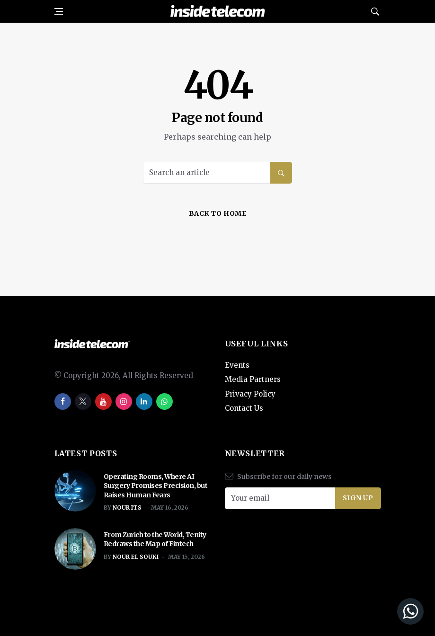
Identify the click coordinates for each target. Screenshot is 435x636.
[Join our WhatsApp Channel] (354, 611)
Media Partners (253, 379)
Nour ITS (127, 507)
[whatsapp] (164, 401)
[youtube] (103, 401)
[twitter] (83, 401)
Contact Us (244, 408)
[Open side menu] (58, 11)
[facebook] (62, 401)
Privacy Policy (250, 393)
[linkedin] (144, 401)
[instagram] (123, 401)
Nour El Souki (136, 556)
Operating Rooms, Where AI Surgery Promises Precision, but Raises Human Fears (156, 485)
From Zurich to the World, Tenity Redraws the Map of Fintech (155, 539)
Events (237, 365)
